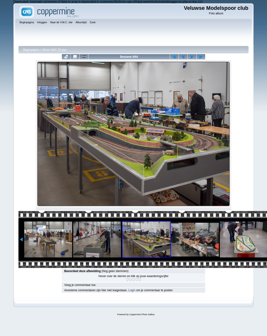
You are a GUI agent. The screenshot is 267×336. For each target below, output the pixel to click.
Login (131, 290)
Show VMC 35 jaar (54, 49)
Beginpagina (31, 49)
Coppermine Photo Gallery (142, 314)
